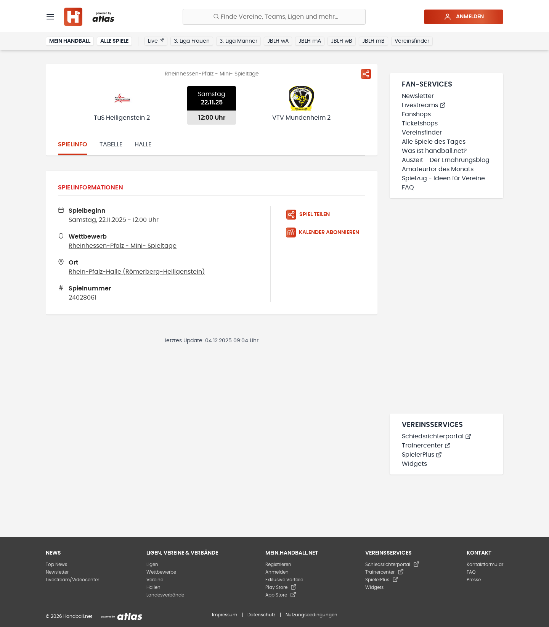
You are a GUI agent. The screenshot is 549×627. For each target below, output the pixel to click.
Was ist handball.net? (434, 151)
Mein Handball (69, 41)
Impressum (224, 615)
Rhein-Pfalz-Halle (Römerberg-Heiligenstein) (137, 272)
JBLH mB (373, 41)
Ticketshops (420, 123)
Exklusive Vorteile (284, 579)
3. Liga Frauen (192, 41)
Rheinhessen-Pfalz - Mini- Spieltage (123, 246)
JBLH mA (310, 41)
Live (156, 41)
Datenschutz (261, 615)
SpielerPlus (422, 454)
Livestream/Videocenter (72, 579)
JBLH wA (278, 41)
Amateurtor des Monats (438, 169)
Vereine (154, 579)
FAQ (408, 187)
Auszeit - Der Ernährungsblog (446, 160)
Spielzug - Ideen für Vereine (443, 178)
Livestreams (424, 105)
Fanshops (416, 114)
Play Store (281, 587)
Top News (56, 564)
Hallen (153, 587)
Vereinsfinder (412, 41)
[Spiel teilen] (366, 74)
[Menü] (50, 17)
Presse (474, 579)
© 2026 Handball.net (69, 616)
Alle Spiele (114, 41)
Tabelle (111, 144)
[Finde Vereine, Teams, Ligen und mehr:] (274, 17)
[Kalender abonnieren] (325, 232)
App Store (280, 595)
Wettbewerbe (161, 572)
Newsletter (418, 96)
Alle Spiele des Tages (434, 142)
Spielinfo (72, 144)
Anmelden (464, 17)
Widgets (414, 464)
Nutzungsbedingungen (311, 615)
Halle (143, 144)
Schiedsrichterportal (436, 436)
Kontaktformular (485, 564)
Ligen (152, 564)
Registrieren (278, 564)
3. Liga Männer (238, 41)
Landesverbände (165, 595)
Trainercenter (426, 445)
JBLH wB (341, 41)
